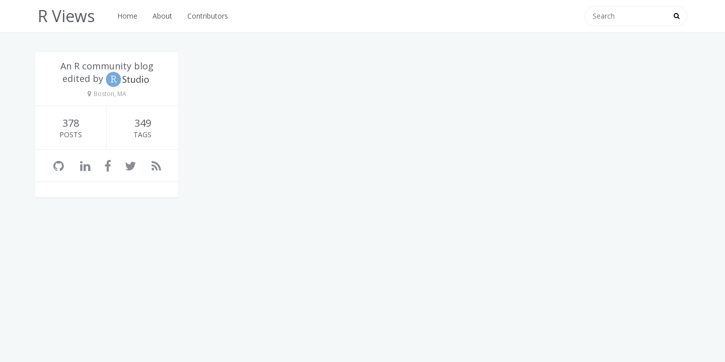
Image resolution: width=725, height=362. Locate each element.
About (162, 16)
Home (127, 16)
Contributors (207, 16)
